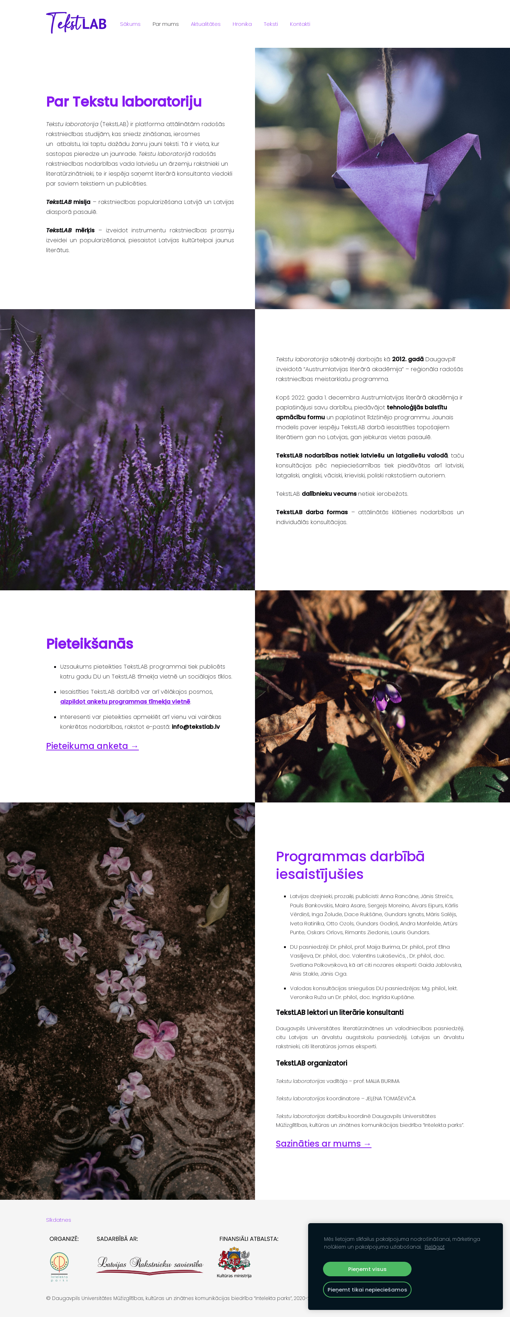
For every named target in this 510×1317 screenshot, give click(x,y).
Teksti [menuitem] (271, 24)
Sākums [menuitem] (130, 24)
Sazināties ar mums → (324, 1143)
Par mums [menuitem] (166, 24)
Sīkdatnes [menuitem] (58, 1220)
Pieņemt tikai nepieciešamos (367, 1289)
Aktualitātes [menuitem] (206, 24)
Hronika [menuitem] (242, 24)
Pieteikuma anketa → (92, 746)
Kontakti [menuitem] (300, 24)
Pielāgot (434, 1247)
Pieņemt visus (367, 1269)
